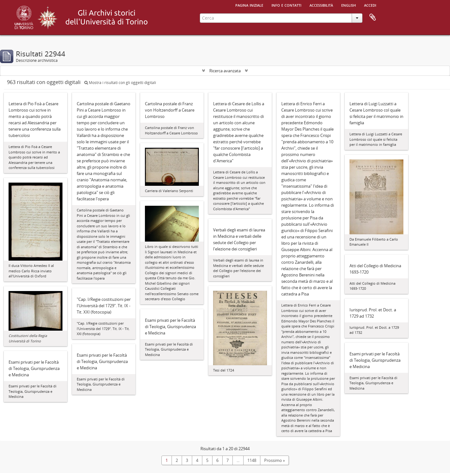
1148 (251, 460)
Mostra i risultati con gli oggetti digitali (120, 82)
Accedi (370, 4)
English (348, 4)
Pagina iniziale (249, 4)
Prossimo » (274, 460)
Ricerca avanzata (225, 71)
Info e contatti (286, 4)
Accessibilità (321, 4)
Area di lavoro (373, 17)
